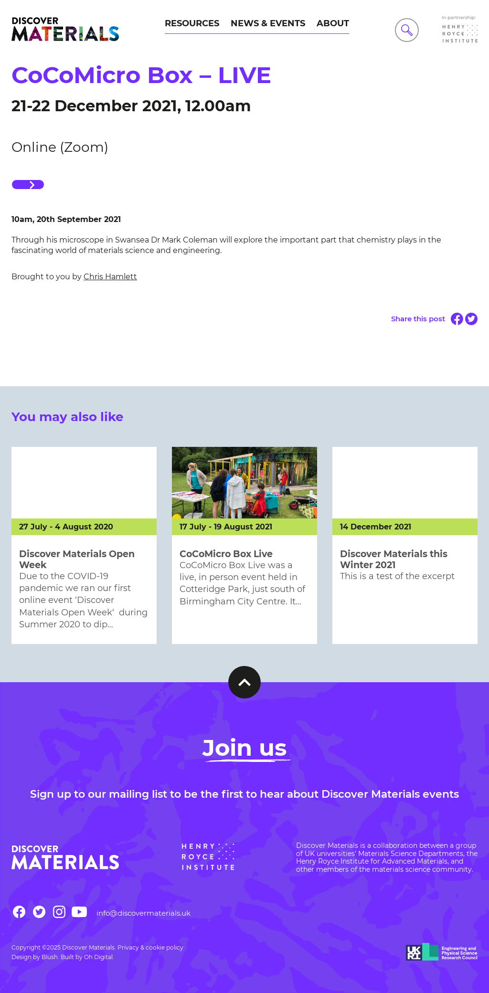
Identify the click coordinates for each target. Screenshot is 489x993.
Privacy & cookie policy (150, 947)
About (333, 23)
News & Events (268, 23)
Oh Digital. (99, 957)
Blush (50, 957)
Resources (192, 23)
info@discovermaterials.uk (143, 913)
